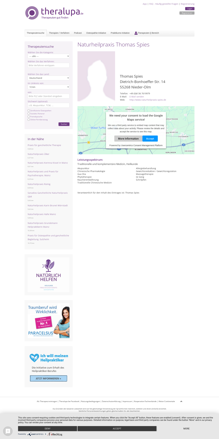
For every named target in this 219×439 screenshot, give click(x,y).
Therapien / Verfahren (59, 33)
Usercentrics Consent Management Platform (141, 145)
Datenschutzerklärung (111, 401)
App (145, 3)
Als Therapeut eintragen (47, 401)
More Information (128, 138)
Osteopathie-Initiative (96, 33)
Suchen (64, 124)
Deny (47, 428)
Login (190, 8)
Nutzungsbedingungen (90, 401)
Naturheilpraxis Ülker (38, 154)
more (186, 428)
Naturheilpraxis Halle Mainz (42, 214)
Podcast (78, 33)
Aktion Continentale (167, 401)
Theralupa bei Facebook (69, 401)
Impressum (127, 401)
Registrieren (187, 13)
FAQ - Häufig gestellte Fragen (163, 3)
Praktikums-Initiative (120, 33)
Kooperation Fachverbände (145, 401)
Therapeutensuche (35, 33)
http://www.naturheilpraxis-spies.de (148, 99)
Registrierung (187, 3)
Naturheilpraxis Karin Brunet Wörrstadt (48, 205)
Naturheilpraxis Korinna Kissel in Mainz (48, 162)
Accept (150, 138)
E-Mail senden (137, 96)
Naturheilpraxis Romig (39, 184)
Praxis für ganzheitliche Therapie (44, 145)
